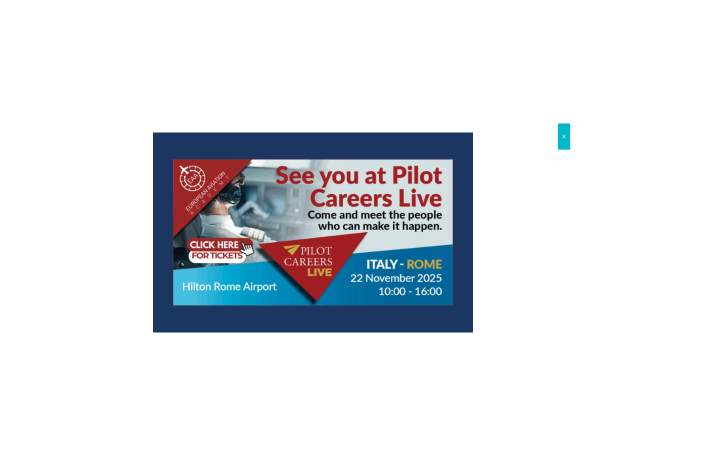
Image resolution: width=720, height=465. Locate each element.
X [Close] (564, 136)
